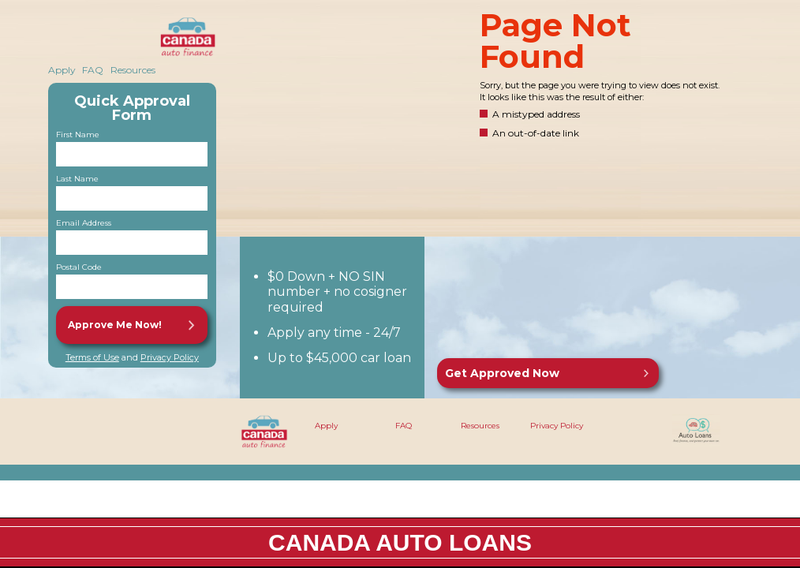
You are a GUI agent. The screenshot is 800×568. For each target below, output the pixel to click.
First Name (77, 135)
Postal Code (79, 267)
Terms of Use (92, 357)
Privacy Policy (169, 357)
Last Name (77, 179)
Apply (62, 70)
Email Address (83, 223)
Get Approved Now (502, 373)
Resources (132, 70)
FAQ (92, 70)
